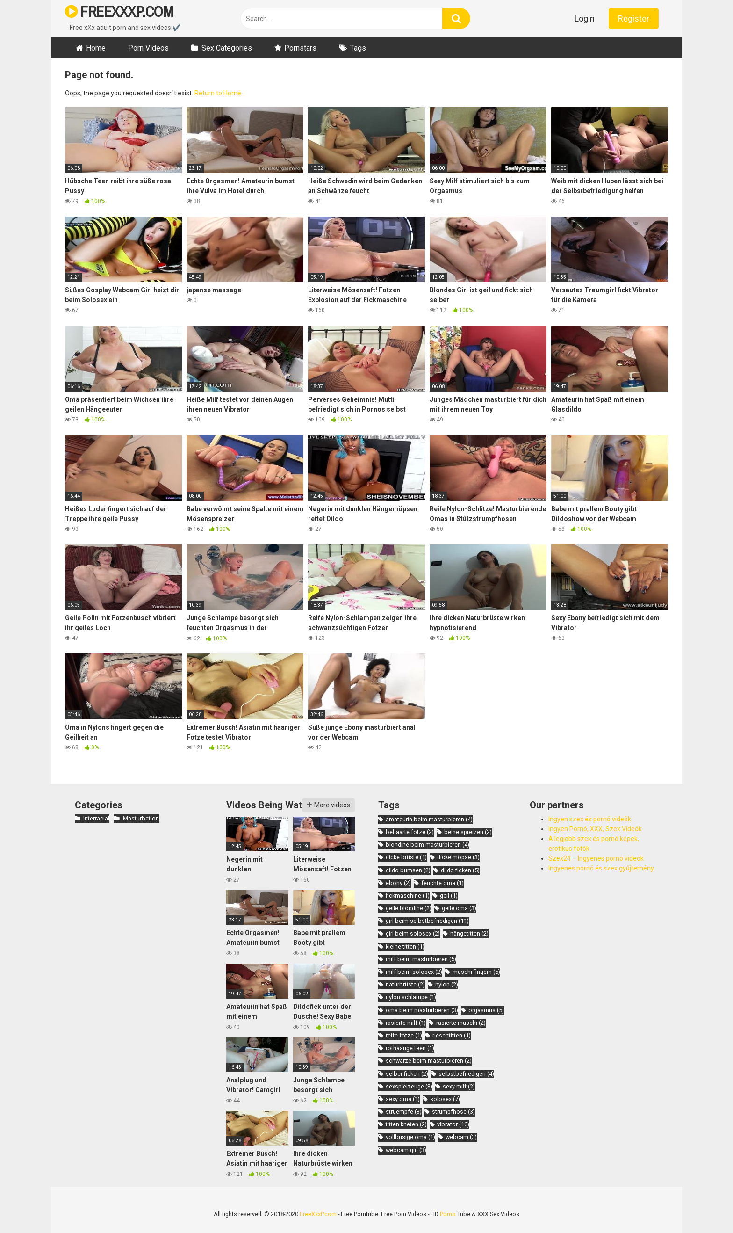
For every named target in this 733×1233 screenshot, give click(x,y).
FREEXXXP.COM (119, 11)
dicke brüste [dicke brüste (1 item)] (406, 857)
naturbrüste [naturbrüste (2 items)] (405, 984)
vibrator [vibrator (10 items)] (453, 1124)
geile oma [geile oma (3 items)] (459, 908)
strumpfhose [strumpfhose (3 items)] (453, 1111)
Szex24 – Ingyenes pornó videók (596, 858)
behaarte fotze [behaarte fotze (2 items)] (410, 831)
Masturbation (141, 818)
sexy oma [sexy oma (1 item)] (403, 1098)
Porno (448, 1214)
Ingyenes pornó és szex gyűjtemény (601, 868)
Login (585, 18)
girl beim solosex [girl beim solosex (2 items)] (413, 933)
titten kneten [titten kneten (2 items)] (406, 1124)
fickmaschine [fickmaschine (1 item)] (408, 895)
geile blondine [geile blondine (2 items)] (408, 908)
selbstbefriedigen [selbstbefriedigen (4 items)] (466, 1073)
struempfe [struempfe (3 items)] (404, 1111)
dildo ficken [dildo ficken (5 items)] (460, 870)
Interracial (96, 818)
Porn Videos (148, 48)
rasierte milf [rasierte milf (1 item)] (406, 1022)
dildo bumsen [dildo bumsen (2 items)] (408, 870)
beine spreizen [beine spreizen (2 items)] (468, 831)
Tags (358, 48)
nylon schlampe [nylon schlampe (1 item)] (411, 997)
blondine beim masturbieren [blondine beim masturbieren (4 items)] (427, 844)
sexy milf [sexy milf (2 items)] (459, 1086)
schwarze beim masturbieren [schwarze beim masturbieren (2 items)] (429, 1060)
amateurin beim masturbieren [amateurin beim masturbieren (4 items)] (429, 819)
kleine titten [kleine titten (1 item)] (405, 946)
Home (96, 48)
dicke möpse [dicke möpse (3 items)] (458, 857)
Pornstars (300, 48)
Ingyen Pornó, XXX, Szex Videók (595, 829)
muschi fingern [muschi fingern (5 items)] (476, 971)
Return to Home (217, 93)
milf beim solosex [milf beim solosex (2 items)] (414, 971)
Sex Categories (226, 48)
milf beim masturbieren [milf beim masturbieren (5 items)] (421, 959)
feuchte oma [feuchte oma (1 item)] (442, 882)
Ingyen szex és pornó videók (589, 819)
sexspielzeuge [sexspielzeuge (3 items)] (409, 1086)
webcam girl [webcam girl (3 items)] (406, 1149)
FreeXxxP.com (318, 1214)
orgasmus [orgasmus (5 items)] (486, 1010)
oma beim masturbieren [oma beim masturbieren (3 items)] (422, 1010)
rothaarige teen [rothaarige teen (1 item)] (410, 1048)
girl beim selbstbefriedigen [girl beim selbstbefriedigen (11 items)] (427, 920)
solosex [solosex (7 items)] (445, 1098)
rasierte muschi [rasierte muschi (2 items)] (461, 1022)
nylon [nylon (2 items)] (446, 984)
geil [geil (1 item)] (449, 895)
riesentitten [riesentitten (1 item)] (451, 1035)
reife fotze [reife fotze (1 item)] (404, 1035)
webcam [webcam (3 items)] (461, 1136)
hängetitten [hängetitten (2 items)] (469, 933)
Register (633, 18)
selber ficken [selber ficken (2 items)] (407, 1073)
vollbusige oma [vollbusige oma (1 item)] (410, 1136)
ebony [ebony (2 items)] (398, 882)
